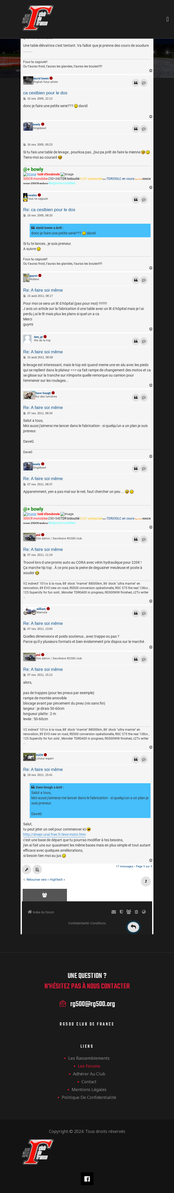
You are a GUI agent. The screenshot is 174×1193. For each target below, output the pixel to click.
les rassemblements (89, 1058)
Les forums (89, 1066)
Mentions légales (89, 1089)
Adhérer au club (89, 1074)
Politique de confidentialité (89, 1097)
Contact (89, 1082)
